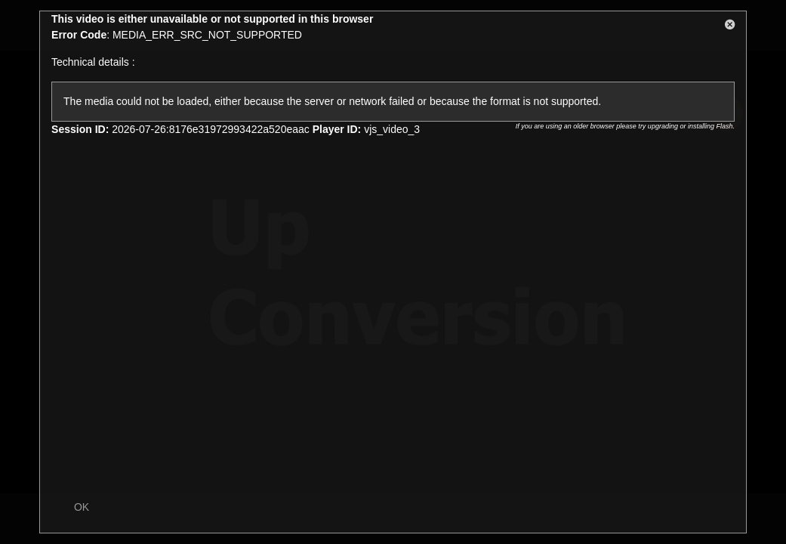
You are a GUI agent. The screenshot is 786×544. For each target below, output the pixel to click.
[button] (730, 27)
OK (81, 507)
